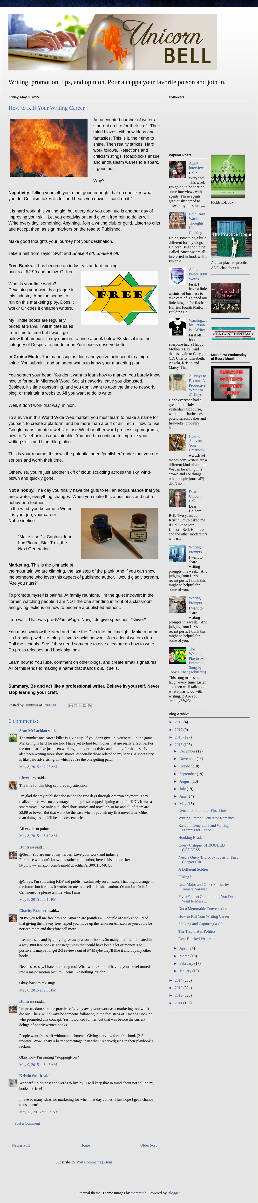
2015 (179, 745)
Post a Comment (27, 1123)
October (186, 766)
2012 (179, 995)
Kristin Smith (30, 1076)
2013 (179, 988)
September (188, 774)
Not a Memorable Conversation (202, 909)
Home (85, 1145)
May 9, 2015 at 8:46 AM (38, 1065)
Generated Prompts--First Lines (202, 810)
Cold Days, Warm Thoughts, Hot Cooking (197, 223)
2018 (179, 722)
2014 (179, 980)
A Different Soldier (193, 869)
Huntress (26, 847)
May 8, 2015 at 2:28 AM (38, 767)
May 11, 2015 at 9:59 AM (39, 1112)
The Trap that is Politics (196, 931)
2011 (179, 1003)
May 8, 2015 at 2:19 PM (37, 899)
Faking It (185, 877)
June (183, 796)
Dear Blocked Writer (194, 939)
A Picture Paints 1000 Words (198, 274)
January (185, 971)
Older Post (148, 1145)
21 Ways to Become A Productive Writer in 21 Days (197, 385)
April (184, 948)
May (183, 804)
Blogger (174, 1193)
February (186, 963)
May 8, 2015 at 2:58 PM (37, 990)
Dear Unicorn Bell (195, 496)
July (183, 789)
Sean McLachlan (33, 731)
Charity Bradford (33, 911)
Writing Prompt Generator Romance (206, 818)
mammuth (138, 1193)
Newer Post (21, 1145)
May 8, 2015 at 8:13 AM (38, 836)
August (185, 781)
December (187, 751)
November (188, 759)
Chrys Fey (27, 778)
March (184, 956)
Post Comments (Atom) (95, 1162)
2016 (179, 737)
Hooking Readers (191, 837)
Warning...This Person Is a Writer (198, 325)
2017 (179, 730)
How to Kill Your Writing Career (203, 916)
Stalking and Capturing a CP (200, 924)
